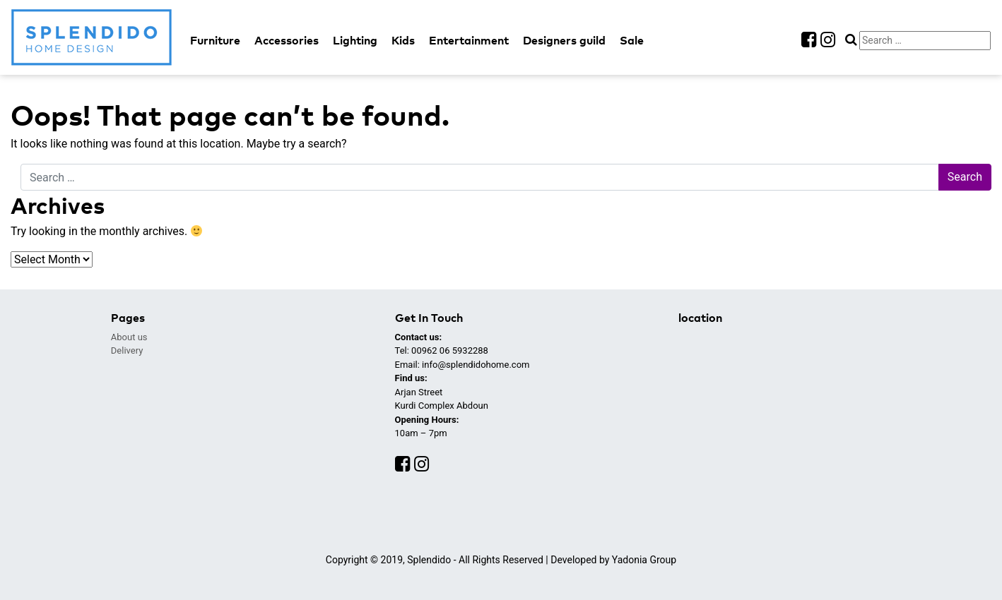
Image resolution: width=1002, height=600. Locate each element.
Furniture (215, 39)
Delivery (127, 350)
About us (129, 337)
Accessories (286, 39)
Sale (632, 39)
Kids (403, 39)
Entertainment (469, 39)
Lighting (355, 39)
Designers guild (564, 39)
